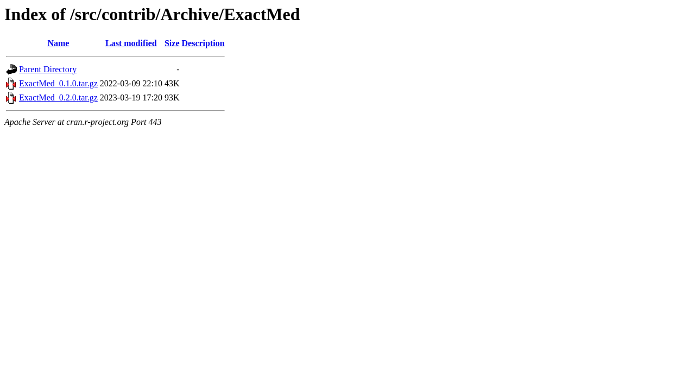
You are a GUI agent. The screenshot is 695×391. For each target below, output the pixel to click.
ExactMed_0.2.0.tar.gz (58, 97)
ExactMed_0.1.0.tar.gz (58, 83)
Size (172, 43)
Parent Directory (48, 69)
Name (58, 43)
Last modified (131, 43)
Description (203, 43)
